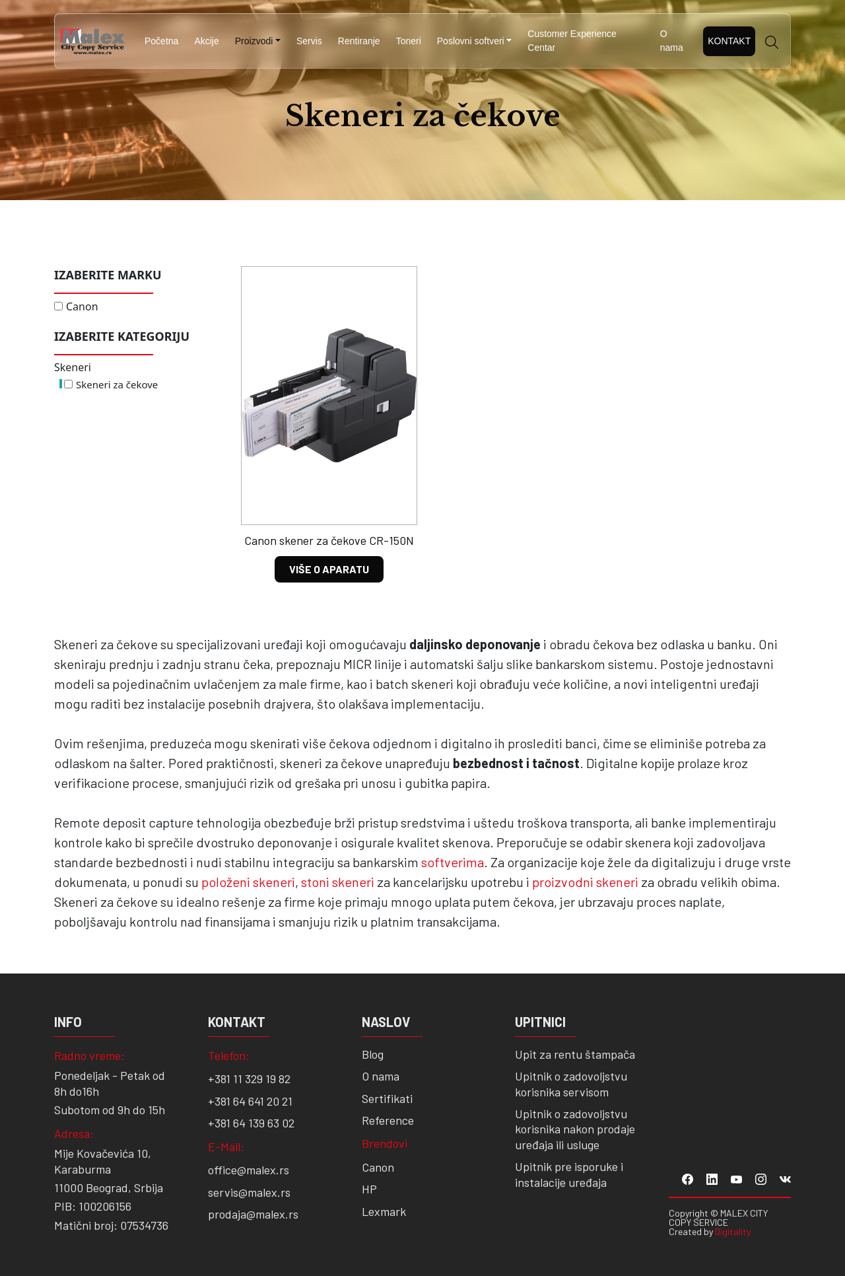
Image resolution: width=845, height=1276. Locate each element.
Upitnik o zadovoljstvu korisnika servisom (571, 1083)
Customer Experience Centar (572, 40)
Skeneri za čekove (117, 384)
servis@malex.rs (249, 1192)
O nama (671, 40)
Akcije (206, 41)
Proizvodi (254, 41)
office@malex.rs (248, 1169)
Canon (82, 306)
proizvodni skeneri (585, 882)
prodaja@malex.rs (253, 1214)
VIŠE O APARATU (329, 569)
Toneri (408, 41)
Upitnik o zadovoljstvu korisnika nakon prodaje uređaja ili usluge (575, 1129)
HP (369, 1189)
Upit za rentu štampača (575, 1054)
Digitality (733, 1231)
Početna (161, 41)
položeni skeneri (248, 882)
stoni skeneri (337, 882)
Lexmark (384, 1211)
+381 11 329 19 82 (249, 1078)
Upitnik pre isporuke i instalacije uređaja (569, 1174)
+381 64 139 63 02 (251, 1123)
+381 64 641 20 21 (250, 1101)
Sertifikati (387, 1098)
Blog (373, 1054)
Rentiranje (359, 41)
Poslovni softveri (470, 41)
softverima (452, 862)
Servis (309, 41)
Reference (388, 1120)
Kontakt (729, 41)
